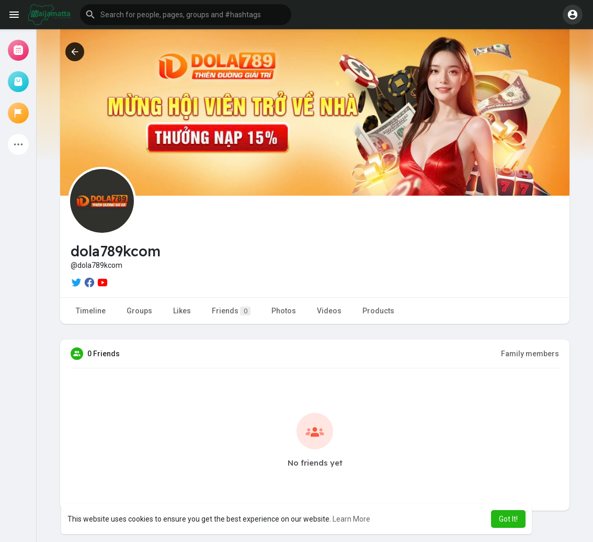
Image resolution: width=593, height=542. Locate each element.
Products (378, 311)
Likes (182, 311)
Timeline (91, 311)
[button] (185, 14)
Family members (530, 353)
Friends (231, 311)
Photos (283, 311)
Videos (329, 311)
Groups (139, 311)
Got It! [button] (508, 519)
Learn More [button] (351, 519)
